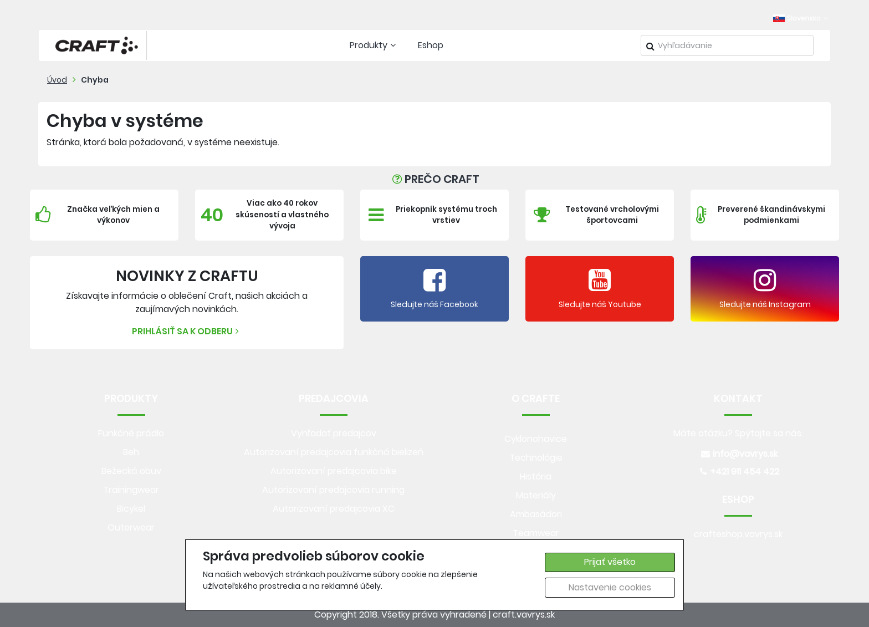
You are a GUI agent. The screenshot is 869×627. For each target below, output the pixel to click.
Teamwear (536, 533)
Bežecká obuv (131, 471)
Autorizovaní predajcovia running (333, 489)
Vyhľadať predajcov (333, 433)
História (535, 476)
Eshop (430, 45)
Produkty (374, 45)
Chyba (95, 79)
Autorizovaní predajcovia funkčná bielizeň (333, 452)
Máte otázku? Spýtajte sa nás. (738, 433)
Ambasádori (536, 514)
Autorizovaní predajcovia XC (334, 508)
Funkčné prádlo (131, 433)
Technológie (536, 457)
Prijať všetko (610, 561)
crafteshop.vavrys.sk (738, 534)
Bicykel (131, 508)
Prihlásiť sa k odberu (187, 331)
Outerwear (131, 527)
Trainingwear (131, 489)
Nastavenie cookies (610, 587)
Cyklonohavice (535, 438)
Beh (131, 452)
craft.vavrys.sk (524, 614)
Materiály (536, 495)
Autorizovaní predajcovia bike (333, 471)
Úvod (57, 79)
